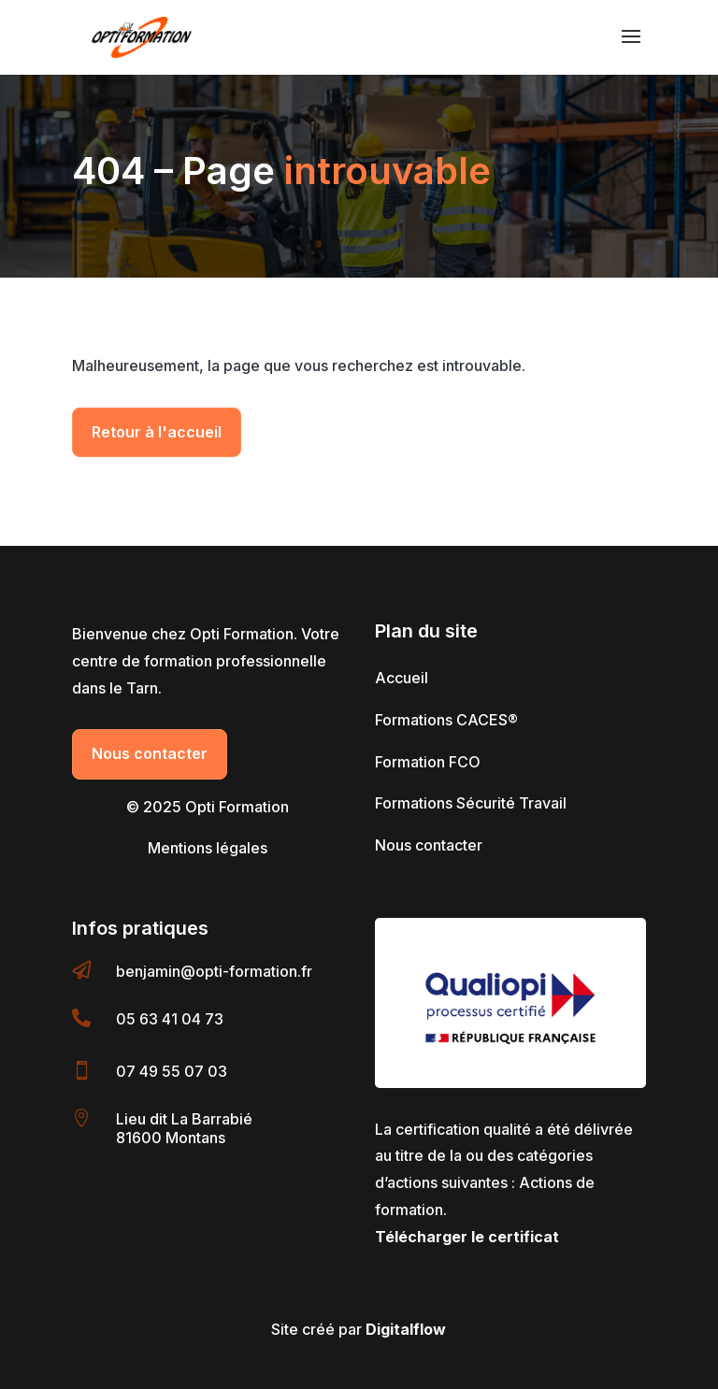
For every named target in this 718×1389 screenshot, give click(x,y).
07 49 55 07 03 (171, 1071)
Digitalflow (406, 1329)
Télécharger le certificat (467, 1236)
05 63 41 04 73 (169, 1019)
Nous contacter (150, 753)
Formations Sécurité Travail (471, 803)
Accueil (401, 677)
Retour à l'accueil (157, 431)
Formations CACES (446, 719)
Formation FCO (428, 761)
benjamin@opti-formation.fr (214, 971)
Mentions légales (207, 847)
